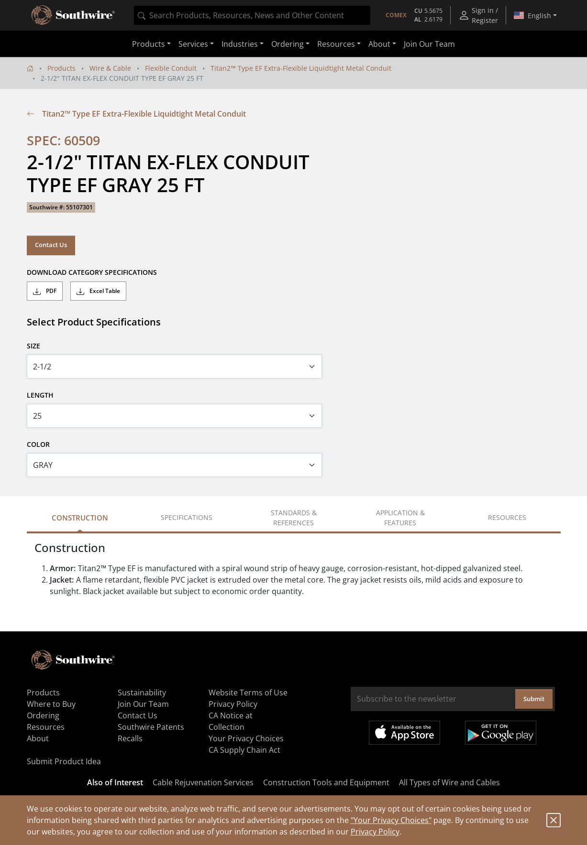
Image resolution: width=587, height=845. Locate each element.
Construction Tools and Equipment (326, 782)
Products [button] (148, 44)
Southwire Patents (151, 727)
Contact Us (51, 244)
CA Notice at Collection (231, 721)
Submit (533, 698)
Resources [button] (336, 44)
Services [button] (193, 44)
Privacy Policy (375, 831)
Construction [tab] (80, 517)
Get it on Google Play (500, 733)
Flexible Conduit (171, 68)
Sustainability (142, 692)
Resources (46, 727)
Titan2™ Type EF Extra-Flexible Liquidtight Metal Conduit (300, 68)
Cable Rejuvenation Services (203, 782)
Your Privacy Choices (246, 738)
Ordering (43, 715)
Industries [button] (240, 44)
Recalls (130, 738)
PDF (44, 291)
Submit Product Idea (64, 761)
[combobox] (252, 15)
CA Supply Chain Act (244, 750)
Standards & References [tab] (294, 517)
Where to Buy (51, 704)
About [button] (379, 44)
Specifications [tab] (186, 517)
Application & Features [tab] (400, 517)
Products (61, 68)
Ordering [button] (287, 44)
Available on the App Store (404, 733)
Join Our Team (429, 44)
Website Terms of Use (248, 692)
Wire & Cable (110, 68)
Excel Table (98, 291)
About (38, 738)
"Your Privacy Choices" (391, 820)
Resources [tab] (507, 517)
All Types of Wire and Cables (449, 782)
